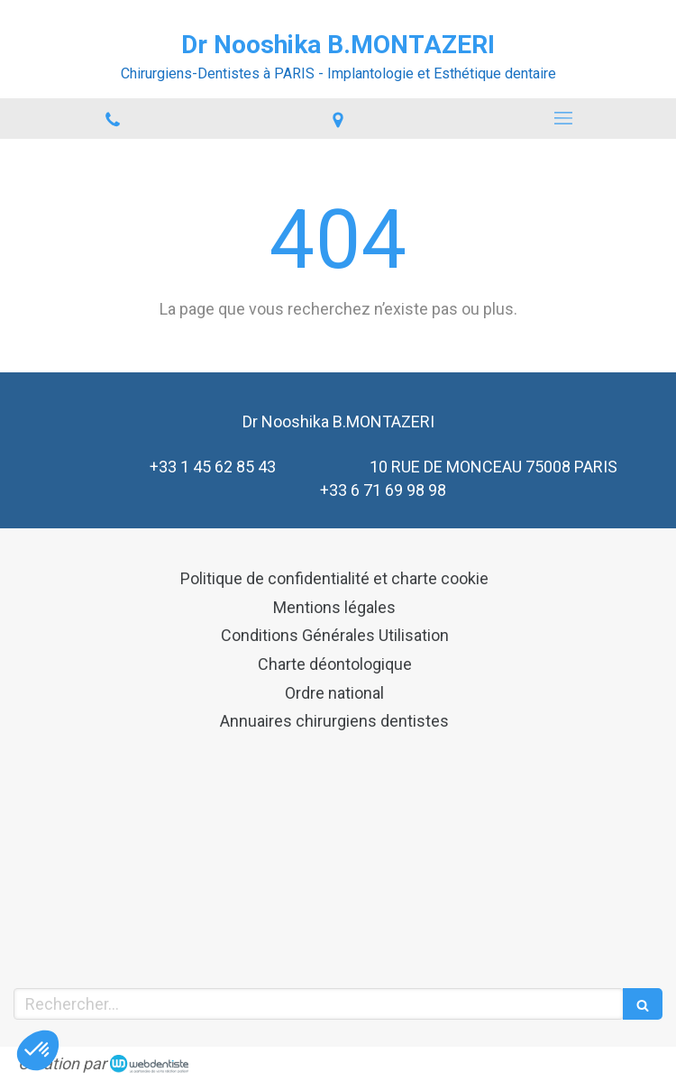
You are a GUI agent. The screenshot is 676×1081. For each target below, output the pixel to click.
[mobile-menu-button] (563, 118)
